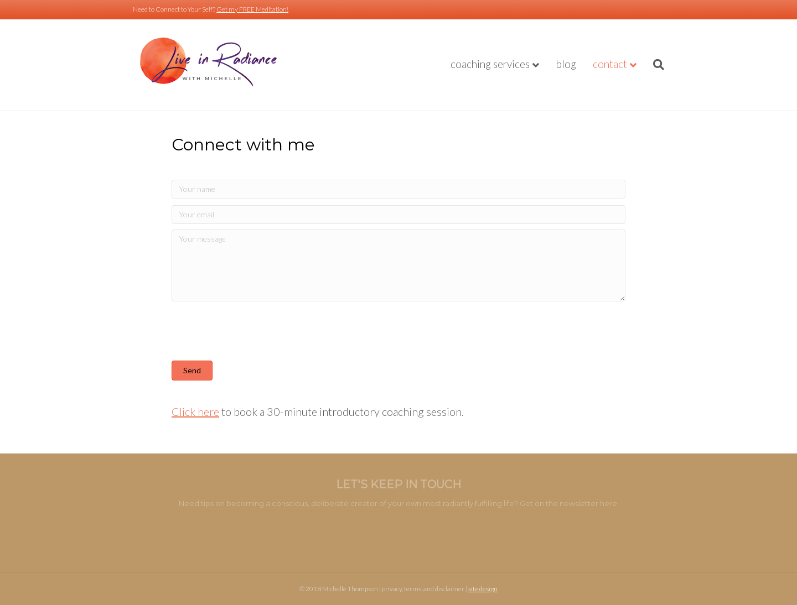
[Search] (654, 64)
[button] (192, 370)
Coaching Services (490, 64)
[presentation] (256, 332)
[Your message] (398, 265)
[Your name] (398, 189)
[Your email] (398, 214)
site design (483, 589)
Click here (195, 411)
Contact (610, 64)
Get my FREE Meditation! (252, 9)
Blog (566, 64)
